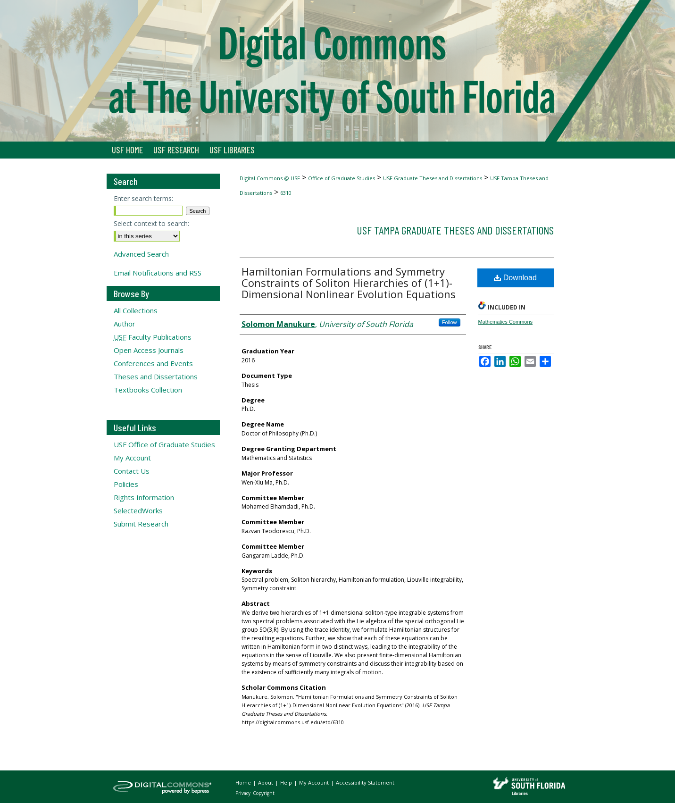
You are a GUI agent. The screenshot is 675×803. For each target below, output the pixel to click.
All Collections (136, 310)
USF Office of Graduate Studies (164, 444)
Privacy (243, 793)
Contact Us (132, 471)
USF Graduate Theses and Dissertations (432, 178)
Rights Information (144, 497)
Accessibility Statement (365, 782)
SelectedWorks (138, 510)
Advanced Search (141, 254)
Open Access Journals (148, 350)
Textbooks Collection (148, 389)
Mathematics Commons (505, 322)
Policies (126, 484)
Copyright (264, 793)
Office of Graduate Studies (341, 178)
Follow (449, 322)
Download (515, 278)
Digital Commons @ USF (270, 178)
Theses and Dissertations (156, 376)
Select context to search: (151, 223)
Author (124, 323)
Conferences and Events (153, 363)
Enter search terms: (143, 198)
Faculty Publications (153, 337)
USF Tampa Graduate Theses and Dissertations (455, 230)
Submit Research (141, 523)
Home (243, 782)
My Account (132, 457)
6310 (286, 192)
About (266, 782)
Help (286, 782)
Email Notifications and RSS (157, 272)
